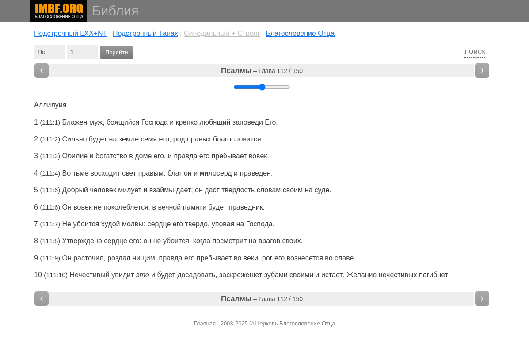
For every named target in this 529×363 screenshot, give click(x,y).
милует (129, 190)
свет (129, 173)
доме (143, 156)
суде (322, 190)
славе (344, 258)
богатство (111, 156)
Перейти (116, 52)
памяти (195, 207)
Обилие (75, 156)
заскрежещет (240, 275)
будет (166, 275)
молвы (133, 224)
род (179, 139)
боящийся (123, 122)
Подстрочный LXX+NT (70, 33)
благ (174, 173)
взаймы (161, 190)
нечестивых (398, 275)
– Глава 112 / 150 (262, 70)
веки (251, 258)
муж (96, 122)
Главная (205, 323)
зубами (276, 275)
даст (212, 190)
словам (269, 190)
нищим (144, 258)
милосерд (216, 173)
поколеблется (125, 207)
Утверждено (82, 241)
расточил (88, 258)
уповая (223, 224)
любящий (215, 122)
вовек (258, 156)
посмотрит (230, 241)
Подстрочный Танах (145, 33)
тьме (81, 173)
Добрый (75, 190)
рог (267, 258)
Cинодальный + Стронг (222, 33)
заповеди (247, 122)
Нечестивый (89, 275)
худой (110, 224)
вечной (169, 207)
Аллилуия (50, 105)
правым (151, 173)
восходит (105, 173)
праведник (245, 207)
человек (103, 190)
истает (332, 275)
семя (149, 139)
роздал (118, 258)
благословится (237, 139)
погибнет (433, 275)
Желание (362, 275)
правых (199, 139)
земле (129, 139)
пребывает (229, 156)
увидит (122, 275)
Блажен (75, 122)
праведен (255, 173)
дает (183, 190)
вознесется (305, 258)
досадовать (196, 275)
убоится (86, 224)
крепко (187, 122)
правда (185, 156)
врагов (269, 241)
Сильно (74, 139)
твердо (196, 224)
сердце (159, 224)
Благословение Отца (300, 33)
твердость (238, 190)
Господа (154, 122)
